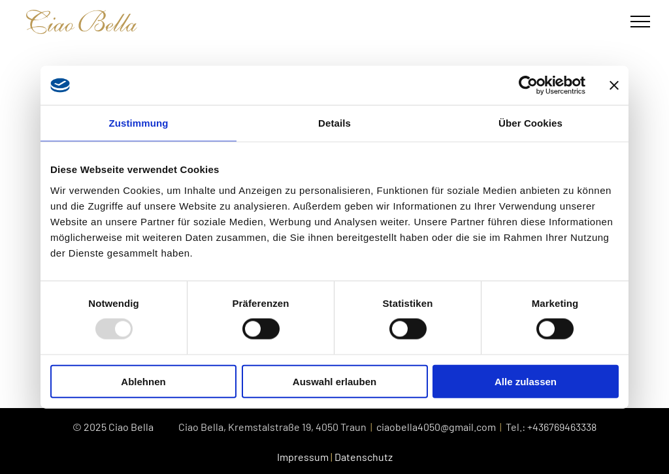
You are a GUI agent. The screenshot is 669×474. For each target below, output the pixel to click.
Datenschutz (363, 456)
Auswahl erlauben (334, 381)
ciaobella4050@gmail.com (436, 426)
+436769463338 (561, 426)
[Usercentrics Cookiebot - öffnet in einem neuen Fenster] (528, 85)
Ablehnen (143, 381)
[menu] (640, 22)
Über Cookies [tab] (530, 123)
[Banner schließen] (614, 85)
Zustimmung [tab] (139, 123)
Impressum (303, 456)
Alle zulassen (526, 381)
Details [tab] (334, 123)
